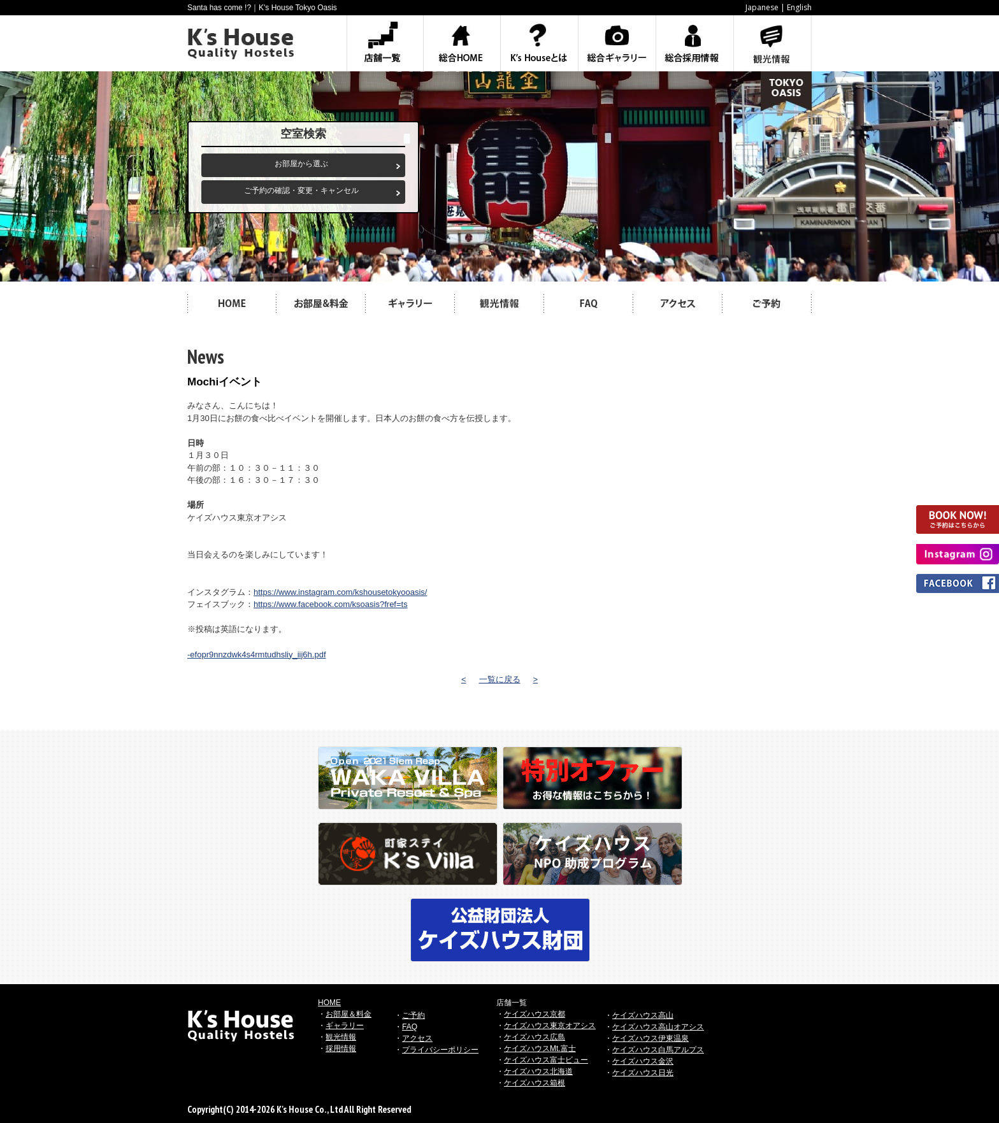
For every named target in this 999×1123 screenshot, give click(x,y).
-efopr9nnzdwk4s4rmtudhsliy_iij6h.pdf (256, 654)
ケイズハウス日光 (642, 1072)
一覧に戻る (500, 679)
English (799, 7)
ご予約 (413, 1015)
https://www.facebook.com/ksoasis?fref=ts (331, 604)
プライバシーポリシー (440, 1049)
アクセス (417, 1038)
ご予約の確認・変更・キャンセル (301, 190)
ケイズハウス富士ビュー (546, 1059)
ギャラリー (345, 1025)
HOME (329, 1002)
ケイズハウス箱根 (534, 1082)
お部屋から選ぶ (301, 163)
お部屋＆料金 (348, 1014)
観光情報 (341, 1037)
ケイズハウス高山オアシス (658, 1026)
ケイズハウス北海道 (538, 1071)
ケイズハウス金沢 (642, 1061)
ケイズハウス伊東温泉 (650, 1038)
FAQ (409, 1026)
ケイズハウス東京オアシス (550, 1025)
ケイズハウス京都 (534, 1014)
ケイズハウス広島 (534, 1037)
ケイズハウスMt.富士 (540, 1048)
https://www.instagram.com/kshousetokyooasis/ (340, 592)
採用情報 (341, 1048)
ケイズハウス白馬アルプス (658, 1049)
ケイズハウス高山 (642, 1015)
